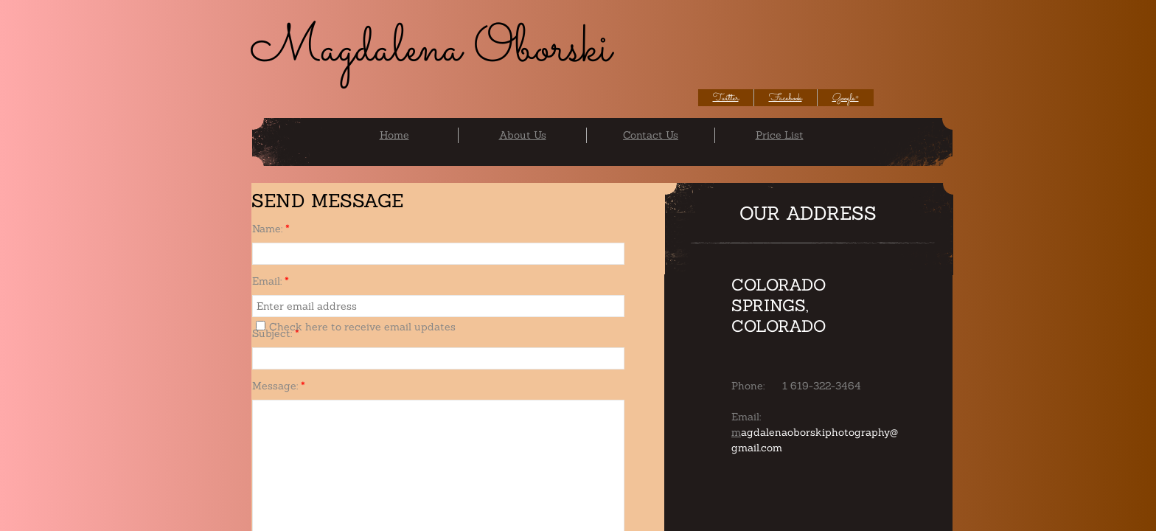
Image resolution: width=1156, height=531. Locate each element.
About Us (522, 135)
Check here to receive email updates (356, 326)
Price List (780, 135)
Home (394, 135)
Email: (270, 281)
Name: (271, 228)
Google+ (845, 98)
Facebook (785, 98)
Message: (278, 385)
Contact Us (650, 135)
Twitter (726, 98)
